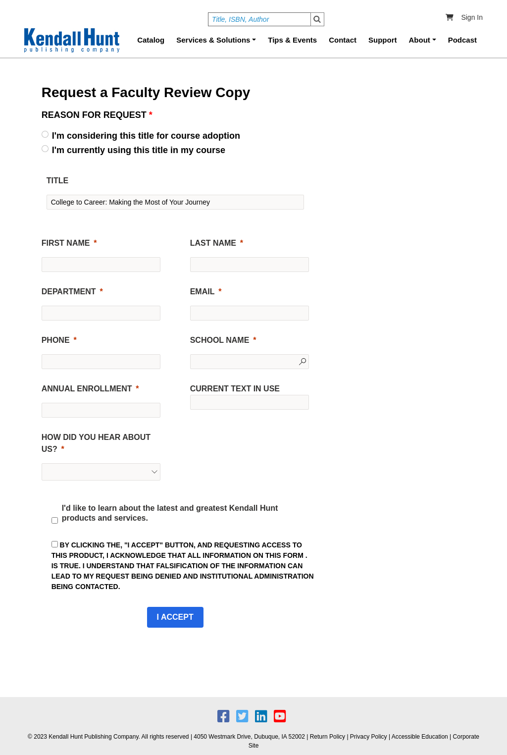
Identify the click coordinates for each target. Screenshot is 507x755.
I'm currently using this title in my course (138, 150)
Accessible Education (420, 736)
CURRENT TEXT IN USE (235, 388)
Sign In (472, 17)
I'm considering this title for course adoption (146, 136)
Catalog (150, 40)
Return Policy (327, 736)
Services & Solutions (213, 40)
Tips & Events (292, 40)
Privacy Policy (368, 736)
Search (317, 19)
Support (382, 40)
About (419, 40)
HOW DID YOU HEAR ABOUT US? (96, 443)
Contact (342, 40)
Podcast (462, 40)
